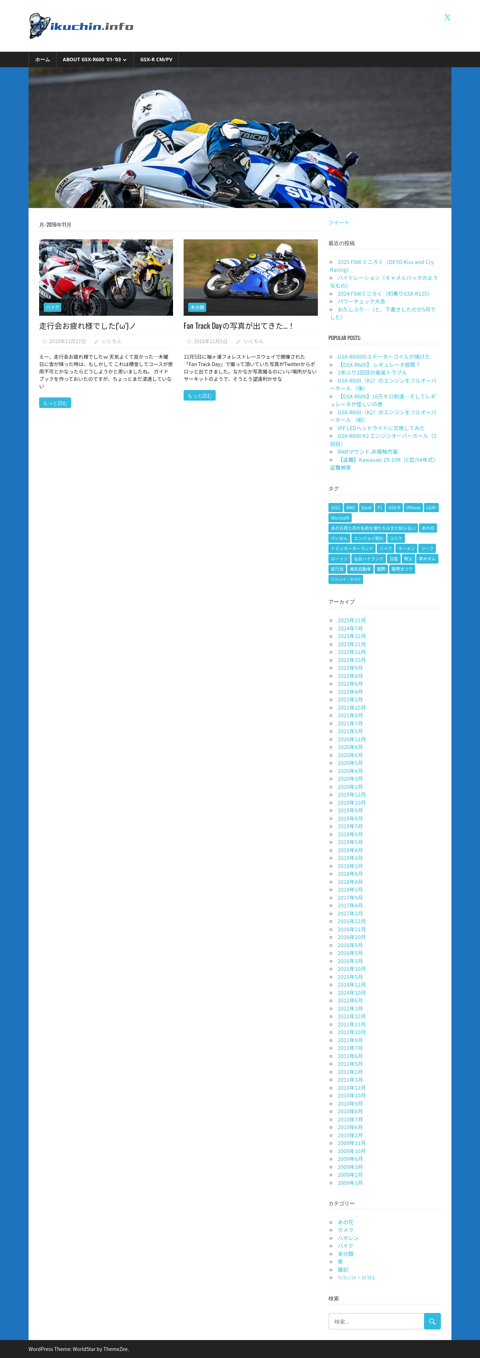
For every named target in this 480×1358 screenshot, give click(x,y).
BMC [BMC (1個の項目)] (350, 507)
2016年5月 (350, 952)
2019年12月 (352, 794)
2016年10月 (352, 937)
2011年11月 (352, 1024)
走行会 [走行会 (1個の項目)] (337, 569)
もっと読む (55, 402)
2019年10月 (352, 802)
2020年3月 (350, 778)
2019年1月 (350, 865)
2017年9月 (350, 897)
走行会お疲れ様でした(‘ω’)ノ (88, 325)
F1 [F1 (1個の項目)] (379, 507)
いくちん (112, 341)
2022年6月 (350, 683)
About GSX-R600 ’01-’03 (92, 59)
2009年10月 (352, 1151)
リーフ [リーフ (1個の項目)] (427, 548)
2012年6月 (350, 1000)
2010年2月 (350, 1135)
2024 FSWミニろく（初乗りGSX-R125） (385, 293)
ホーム (42, 59)
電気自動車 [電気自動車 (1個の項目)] (360, 569)
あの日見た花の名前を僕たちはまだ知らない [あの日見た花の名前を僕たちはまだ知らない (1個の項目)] (373, 528)
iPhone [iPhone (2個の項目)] (413, 507)
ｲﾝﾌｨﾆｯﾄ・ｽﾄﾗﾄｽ (356, 1277)
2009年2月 (350, 1174)
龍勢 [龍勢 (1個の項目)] (381, 569)
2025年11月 (352, 620)
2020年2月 (350, 786)
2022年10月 (352, 660)
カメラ (345, 1229)
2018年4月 (350, 881)
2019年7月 (350, 826)
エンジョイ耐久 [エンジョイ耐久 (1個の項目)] (368, 538)
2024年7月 (350, 628)
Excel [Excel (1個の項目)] (366, 507)
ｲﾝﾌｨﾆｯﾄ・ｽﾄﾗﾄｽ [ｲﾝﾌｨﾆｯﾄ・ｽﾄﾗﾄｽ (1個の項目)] (346, 579)
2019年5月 (350, 841)
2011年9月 (350, 1040)
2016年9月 (350, 945)
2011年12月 (352, 1016)
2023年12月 (352, 636)
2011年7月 (350, 1047)
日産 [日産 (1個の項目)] (394, 558)
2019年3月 (350, 857)
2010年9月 (350, 1103)
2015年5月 (350, 976)
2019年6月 (350, 834)
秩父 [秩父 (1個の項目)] (408, 558)
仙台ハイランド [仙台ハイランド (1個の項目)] (368, 558)
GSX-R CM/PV (156, 59)
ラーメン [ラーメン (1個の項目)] (406, 548)
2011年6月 (350, 1056)
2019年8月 (350, 818)
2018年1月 (350, 889)
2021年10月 (352, 707)
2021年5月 (350, 731)
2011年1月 (350, 1079)
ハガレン (348, 1237)
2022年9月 (350, 667)
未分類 (197, 307)
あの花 (345, 1222)
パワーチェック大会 (361, 301)
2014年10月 (352, 992)
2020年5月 (350, 762)
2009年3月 (350, 1166)
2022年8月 (350, 675)
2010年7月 (350, 1119)
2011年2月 (350, 1071)
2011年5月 (350, 1063)
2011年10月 (352, 1032)
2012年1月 (350, 1008)
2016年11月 (352, 929)
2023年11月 (352, 644)
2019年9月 (350, 810)
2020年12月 (352, 739)
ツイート (339, 222)
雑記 (343, 1269)
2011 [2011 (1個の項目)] (335, 507)
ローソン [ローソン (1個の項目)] (339, 558)
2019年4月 (350, 850)
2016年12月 (352, 921)
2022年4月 (350, 691)
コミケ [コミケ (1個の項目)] (396, 538)
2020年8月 (350, 746)
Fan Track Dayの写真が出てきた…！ (240, 325)
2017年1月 (350, 913)
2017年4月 (350, 905)
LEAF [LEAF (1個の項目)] (431, 507)
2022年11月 (352, 651)
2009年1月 (350, 1182)
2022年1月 (350, 699)
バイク (53, 307)
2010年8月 (350, 1111)
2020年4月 (350, 770)
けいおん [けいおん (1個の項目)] (339, 538)
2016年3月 (350, 960)
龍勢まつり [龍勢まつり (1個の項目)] (402, 569)
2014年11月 (352, 984)
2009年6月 (350, 1158)
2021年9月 (350, 715)
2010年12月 (352, 1087)
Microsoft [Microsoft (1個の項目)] (340, 518)
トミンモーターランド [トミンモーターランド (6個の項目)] (352, 548)
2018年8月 (350, 873)
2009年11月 (352, 1142)
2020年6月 (350, 755)
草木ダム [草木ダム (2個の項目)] (427, 558)
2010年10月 (352, 1095)
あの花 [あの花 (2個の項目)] (427, 528)
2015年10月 (352, 968)
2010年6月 (350, 1127)
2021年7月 (350, 723)
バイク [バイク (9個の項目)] (385, 548)
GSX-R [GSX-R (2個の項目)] (394, 507)
